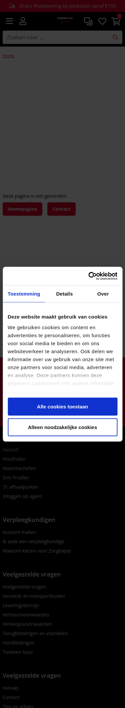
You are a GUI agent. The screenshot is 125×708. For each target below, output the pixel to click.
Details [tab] (64, 294)
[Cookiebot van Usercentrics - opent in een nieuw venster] (89, 276)
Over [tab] (103, 294)
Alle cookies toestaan (62, 406)
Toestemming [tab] (24, 294)
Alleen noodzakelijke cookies (62, 427)
